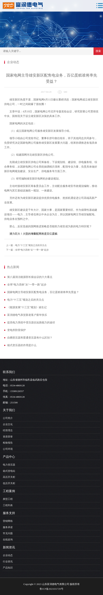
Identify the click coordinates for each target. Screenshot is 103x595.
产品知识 (8, 567)
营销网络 (8, 521)
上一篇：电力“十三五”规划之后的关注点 (26, 245)
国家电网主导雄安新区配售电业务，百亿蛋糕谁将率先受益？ (43, 292)
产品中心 (9, 456)
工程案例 (9, 491)
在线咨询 (8, 539)
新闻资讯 (9, 547)
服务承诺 (8, 527)
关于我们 (9, 410)
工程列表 (8, 505)
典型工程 (8, 499)
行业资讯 (8, 561)
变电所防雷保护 (16, 330)
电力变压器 (9, 464)
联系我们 (9, 372)
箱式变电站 (9, 471)
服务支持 (9, 513)
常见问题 (8, 533)
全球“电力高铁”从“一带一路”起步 (26, 284)
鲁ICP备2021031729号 (51, 588)
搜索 (98, 51)
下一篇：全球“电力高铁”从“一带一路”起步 (27, 250)
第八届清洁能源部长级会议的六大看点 (29, 277)
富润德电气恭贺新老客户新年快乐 (27, 315)
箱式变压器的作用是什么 (21, 345)
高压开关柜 (9, 477)
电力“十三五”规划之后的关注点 (25, 299)
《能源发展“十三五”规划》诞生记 (27, 307)
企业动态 (8, 555)
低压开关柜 (9, 483)
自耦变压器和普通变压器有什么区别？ (29, 337)
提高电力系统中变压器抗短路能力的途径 (31, 322)
